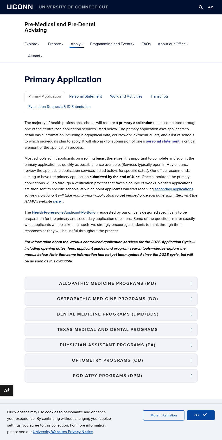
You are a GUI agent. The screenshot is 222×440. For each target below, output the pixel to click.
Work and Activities (126, 96)
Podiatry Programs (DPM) (107, 375)
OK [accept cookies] (200, 415)
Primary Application (44, 96)
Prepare (55, 44)
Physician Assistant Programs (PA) (108, 344)
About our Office (173, 44)
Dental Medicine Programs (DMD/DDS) (108, 314)
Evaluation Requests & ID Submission (59, 106)
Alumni (35, 56)
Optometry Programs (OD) (107, 360)
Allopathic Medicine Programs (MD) (107, 283)
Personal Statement (85, 96)
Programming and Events (112, 44)
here (58, 201)
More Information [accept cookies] (164, 415)
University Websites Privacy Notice (63, 431)
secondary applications (174, 189)
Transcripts (160, 96)
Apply (77, 44)
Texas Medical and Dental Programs (107, 329)
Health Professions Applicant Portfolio (65, 212)
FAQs (146, 44)
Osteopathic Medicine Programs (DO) (107, 298)
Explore (32, 44)
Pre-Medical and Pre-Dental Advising (60, 27)
